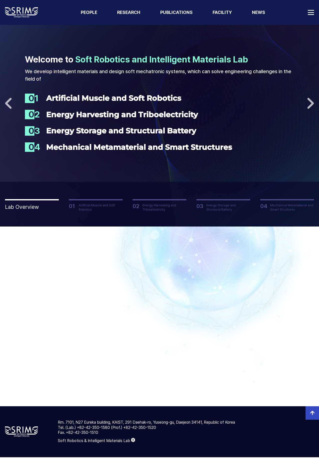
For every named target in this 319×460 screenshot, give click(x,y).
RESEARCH (128, 12)
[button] (32, 205)
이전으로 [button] (8, 103)
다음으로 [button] (310, 103)
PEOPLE (89, 12)
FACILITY (222, 12)
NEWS (258, 12)
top (312, 415)
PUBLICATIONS (176, 12)
